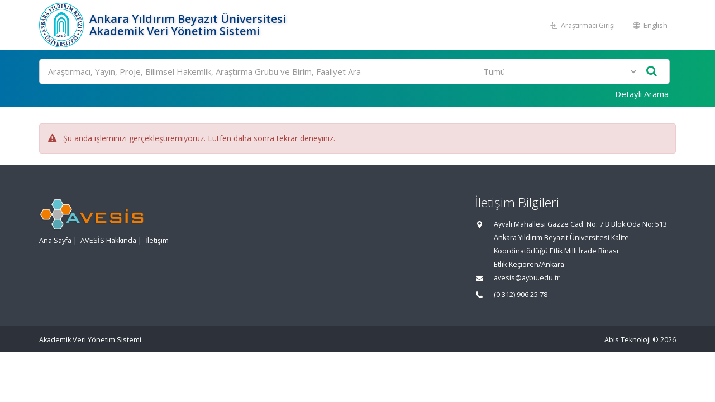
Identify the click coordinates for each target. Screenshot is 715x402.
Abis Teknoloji (627, 339)
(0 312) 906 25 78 (520, 294)
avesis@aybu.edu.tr (527, 278)
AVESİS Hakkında (108, 240)
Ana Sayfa (55, 240)
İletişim (157, 240)
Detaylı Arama (642, 93)
